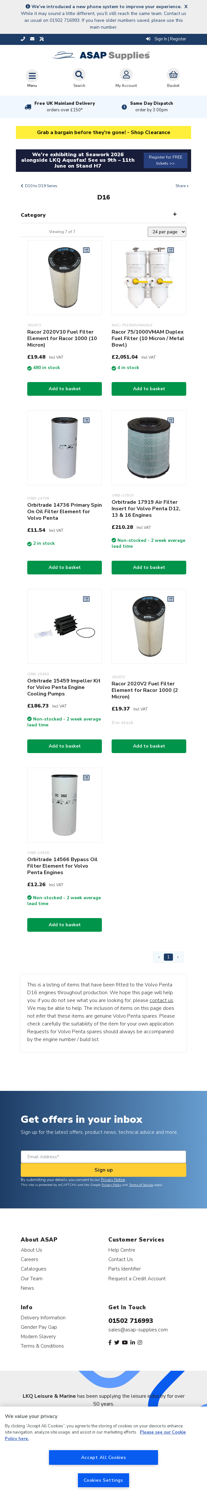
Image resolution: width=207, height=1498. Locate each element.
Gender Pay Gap (39, 1327)
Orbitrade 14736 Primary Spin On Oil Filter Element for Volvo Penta (64, 512)
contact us (161, 1000)
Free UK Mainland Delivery (64, 107)
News (27, 1288)
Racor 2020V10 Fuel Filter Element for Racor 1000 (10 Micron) (62, 338)
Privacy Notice (113, 1179)
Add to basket (65, 389)
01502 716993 (130, 1320)
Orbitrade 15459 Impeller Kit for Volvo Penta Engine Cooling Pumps (64, 687)
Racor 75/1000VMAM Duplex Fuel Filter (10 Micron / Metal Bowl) (148, 338)
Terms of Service (141, 1185)
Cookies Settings (103, 1480)
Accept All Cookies (103, 1457)
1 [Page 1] (168, 957)
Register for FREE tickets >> (165, 160)
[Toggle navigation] (32, 78)
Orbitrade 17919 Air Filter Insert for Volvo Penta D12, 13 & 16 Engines (146, 509)
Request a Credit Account (137, 1278)
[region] (103, 1452)
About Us (31, 1249)
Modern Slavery (38, 1336)
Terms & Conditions (42, 1345)
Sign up (103, 1170)
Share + (182, 185)
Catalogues (33, 1268)
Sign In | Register (166, 39)
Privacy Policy (111, 1185)
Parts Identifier (124, 1268)
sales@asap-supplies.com (138, 1329)
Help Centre (121, 1249)
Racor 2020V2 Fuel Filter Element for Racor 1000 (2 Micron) (145, 690)
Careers (29, 1259)
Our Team (32, 1278)
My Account (126, 78)
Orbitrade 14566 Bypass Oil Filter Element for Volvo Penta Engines (62, 866)
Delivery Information (43, 1317)
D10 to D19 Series (41, 185)
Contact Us (120, 1259)
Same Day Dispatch (151, 107)
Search (79, 78)
